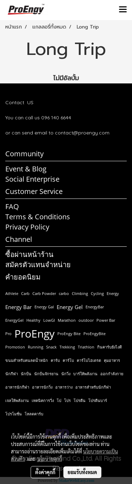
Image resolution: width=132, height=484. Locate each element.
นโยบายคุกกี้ (49, 458)
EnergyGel (14, 320)
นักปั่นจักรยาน (46, 373)
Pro (8, 333)
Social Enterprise (32, 179)
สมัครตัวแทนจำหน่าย (38, 264)
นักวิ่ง (65, 373)
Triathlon (86, 347)
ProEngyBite (94, 333)
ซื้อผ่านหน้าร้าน (29, 254)
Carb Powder (44, 293)
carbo (64, 293)
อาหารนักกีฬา (17, 387)
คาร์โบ (68, 360)
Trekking (67, 347)
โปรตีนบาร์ (97, 400)
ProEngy (34, 333)
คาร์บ (55, 360)
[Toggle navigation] (123, 10)
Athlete (11, 293)
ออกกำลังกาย (111, 373)
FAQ (12, 206)
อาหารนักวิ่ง (42, 387)
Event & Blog (25, 169)
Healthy (33, 320)
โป (59, 400)
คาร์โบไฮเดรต (89, 360)
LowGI (49, 320)
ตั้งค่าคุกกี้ (45, 472)
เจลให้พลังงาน (17, 400)
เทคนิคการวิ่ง (43, 400)
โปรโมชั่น (13, 413)
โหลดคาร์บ (34, 413)
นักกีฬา (11, 373)
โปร (67, 400)
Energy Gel (70, 306)
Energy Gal (44, 306)
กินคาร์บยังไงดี (109, 347)
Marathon (67, 320)
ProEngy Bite (69, 333)
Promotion (15, 347)
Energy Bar (18, 306)
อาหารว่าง (64, 387)
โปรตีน (80, 400)
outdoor (86, 320)
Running (35, 347)
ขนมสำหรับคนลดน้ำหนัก (26, 360)
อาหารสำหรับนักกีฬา (93, 387)
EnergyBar (95, 306)
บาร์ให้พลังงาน (85, 373)
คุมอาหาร (112, 360)
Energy (113, 293)
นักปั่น (26, 373)
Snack (51, 347)
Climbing (80, 293)
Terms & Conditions (37, 216)
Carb (25, 293)
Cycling (97, 293)
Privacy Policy (27, 227)
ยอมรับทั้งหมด (82, 472)
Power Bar (105, 320)
